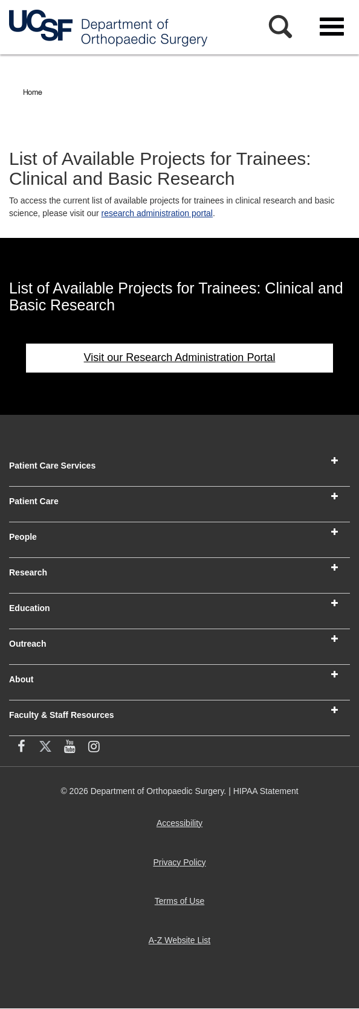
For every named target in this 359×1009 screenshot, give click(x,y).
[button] (334, 460)
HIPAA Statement (266, 791)
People (23, 537)
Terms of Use (182, 905)
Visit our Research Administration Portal (180, 357)
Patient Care (34, 501)
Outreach (27, 644)
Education (29, 608)
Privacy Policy (181, 866)
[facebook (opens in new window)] (21, 748)
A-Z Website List (182, 944)
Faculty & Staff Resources (61, 715)
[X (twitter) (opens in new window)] (45, 748)
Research (28, 572)
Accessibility (182, 827)
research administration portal (157, 213)
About (21, 679)
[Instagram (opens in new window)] (94, 748)
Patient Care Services (52, 465)
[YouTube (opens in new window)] (69, 748)
